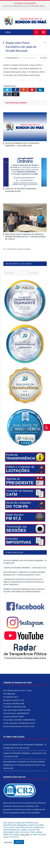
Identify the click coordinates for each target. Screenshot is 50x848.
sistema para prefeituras (35, 803)
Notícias (43, 58)
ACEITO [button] (19, 842)
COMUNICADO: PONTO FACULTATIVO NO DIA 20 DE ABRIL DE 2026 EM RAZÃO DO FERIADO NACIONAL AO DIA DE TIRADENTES (23, 582)
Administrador (12, 58)
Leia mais (25, 834)
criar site (19, 803)
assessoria (21, 806)
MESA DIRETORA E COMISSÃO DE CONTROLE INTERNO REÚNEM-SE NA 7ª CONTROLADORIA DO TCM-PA (25, 236)
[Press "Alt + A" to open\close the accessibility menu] (47, 427)
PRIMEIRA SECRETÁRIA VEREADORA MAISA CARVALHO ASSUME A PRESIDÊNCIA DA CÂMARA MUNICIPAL (24, 590)
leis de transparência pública (14, 812)
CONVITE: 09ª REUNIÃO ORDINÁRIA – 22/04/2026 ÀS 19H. (25, 567)
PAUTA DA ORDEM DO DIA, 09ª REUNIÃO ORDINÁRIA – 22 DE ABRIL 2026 (25, 6)
